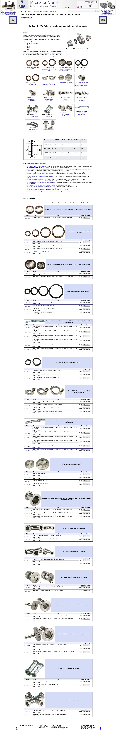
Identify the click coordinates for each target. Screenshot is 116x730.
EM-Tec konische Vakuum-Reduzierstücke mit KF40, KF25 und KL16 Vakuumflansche (45, 179)
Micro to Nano (44, 2)
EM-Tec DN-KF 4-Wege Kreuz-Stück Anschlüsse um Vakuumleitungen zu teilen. (44, 188)
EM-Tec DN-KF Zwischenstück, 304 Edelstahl (49, 115)
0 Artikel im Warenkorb (94, 6)
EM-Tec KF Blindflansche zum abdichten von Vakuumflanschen (40, 176)
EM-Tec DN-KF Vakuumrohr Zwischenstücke (36, 189)
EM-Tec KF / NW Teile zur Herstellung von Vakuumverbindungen (59, 29)
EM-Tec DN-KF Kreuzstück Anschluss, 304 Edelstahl (32, 115)
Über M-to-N (53, 11)
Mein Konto (79, 7)
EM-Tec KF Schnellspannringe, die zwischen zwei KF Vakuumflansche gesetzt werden (45, 172)
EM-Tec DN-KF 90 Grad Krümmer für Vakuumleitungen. (39, 185)
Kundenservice (28, 11)
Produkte (20, 11)
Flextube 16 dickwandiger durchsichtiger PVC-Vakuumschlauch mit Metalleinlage (82, 112)
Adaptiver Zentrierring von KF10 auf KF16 (32, 67)
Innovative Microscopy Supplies (43, 6)
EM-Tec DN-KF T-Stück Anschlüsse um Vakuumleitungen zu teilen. (41, 186)
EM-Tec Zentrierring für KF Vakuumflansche (36, 166)
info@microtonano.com (92, 1)
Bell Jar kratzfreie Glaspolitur (27, 18)
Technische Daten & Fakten (41, 11)
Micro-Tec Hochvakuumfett (26, 17)
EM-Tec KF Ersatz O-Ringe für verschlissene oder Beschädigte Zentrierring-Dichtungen (45, 169)
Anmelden (79, 6)
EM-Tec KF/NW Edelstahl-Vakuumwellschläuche (32, 130)
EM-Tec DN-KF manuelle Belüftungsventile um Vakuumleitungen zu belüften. (43, 191)
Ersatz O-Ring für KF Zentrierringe (81, 68)
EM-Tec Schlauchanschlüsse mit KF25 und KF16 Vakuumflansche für (41, 182)
